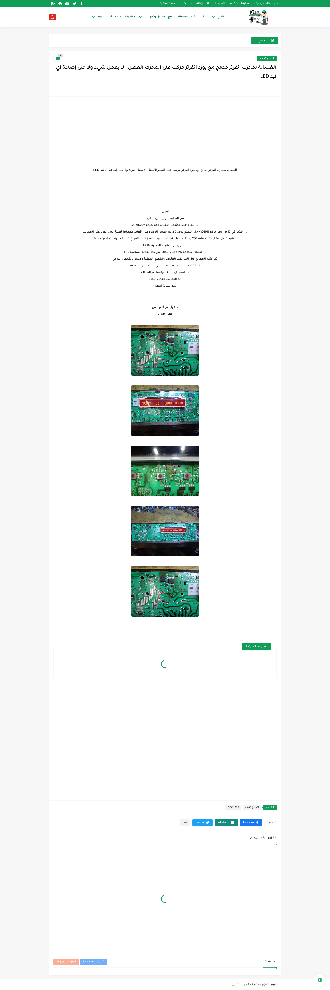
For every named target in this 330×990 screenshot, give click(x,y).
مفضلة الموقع (178, 17)
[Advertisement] (165, 130)
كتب (193, 17)
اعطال (204, 17)
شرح (221, 17)
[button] (251, 822)
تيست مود (105, 17)
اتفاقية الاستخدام (240, 3)
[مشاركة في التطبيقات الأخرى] (185, 822)
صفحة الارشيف (167, 3)
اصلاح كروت (267, 58)
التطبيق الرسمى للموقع (195, 3)
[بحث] (52, 17)
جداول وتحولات (155, 17)
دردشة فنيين (239, 984)
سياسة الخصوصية (267, 3)
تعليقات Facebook (93, 962)
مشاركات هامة (125, 17)
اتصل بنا (220, 3)
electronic (233, 807)
